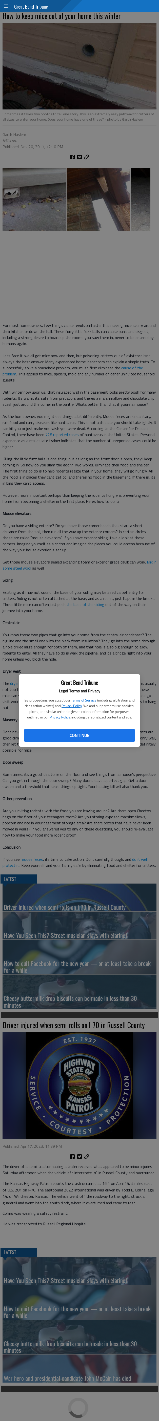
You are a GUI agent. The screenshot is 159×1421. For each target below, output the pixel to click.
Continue (79, 735)
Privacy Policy (72, 705)
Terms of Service (83, 700)
